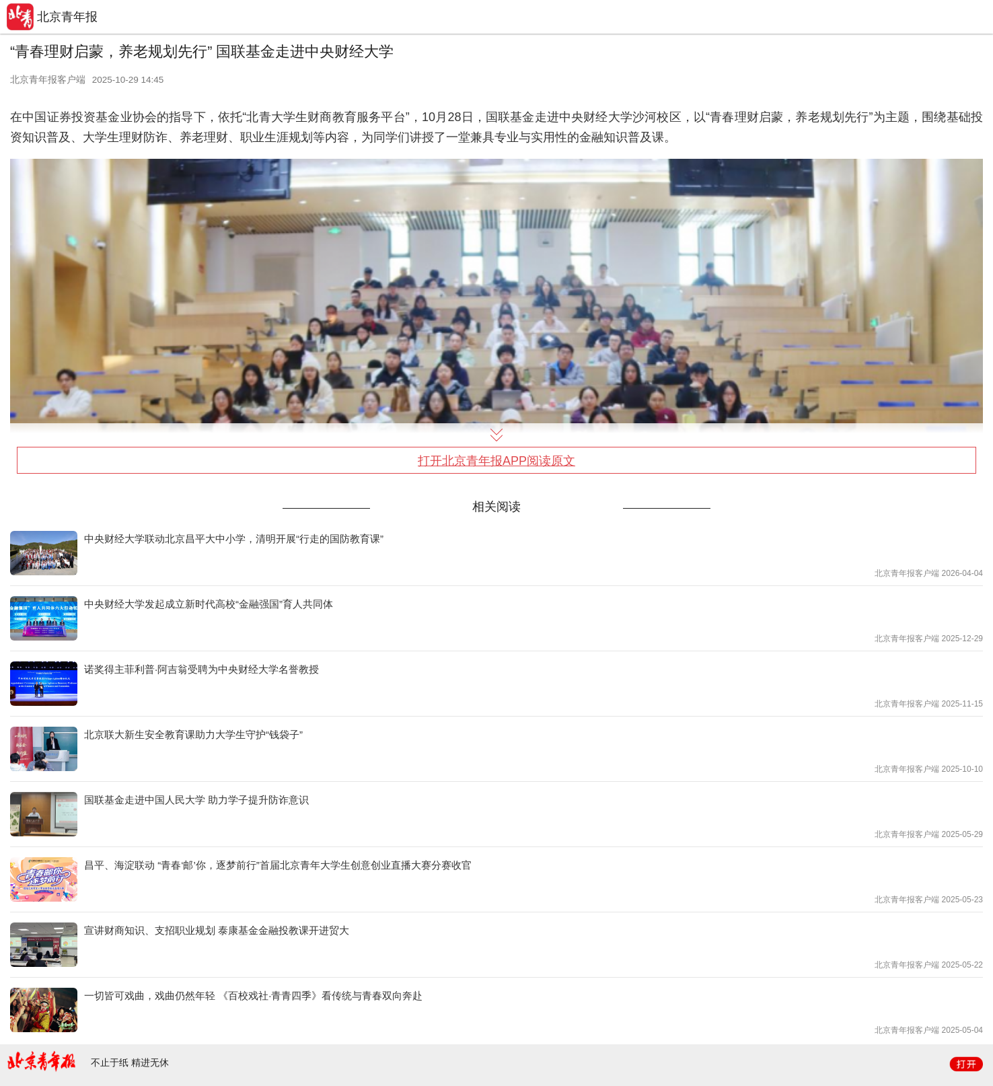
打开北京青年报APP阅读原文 (496, 461)
